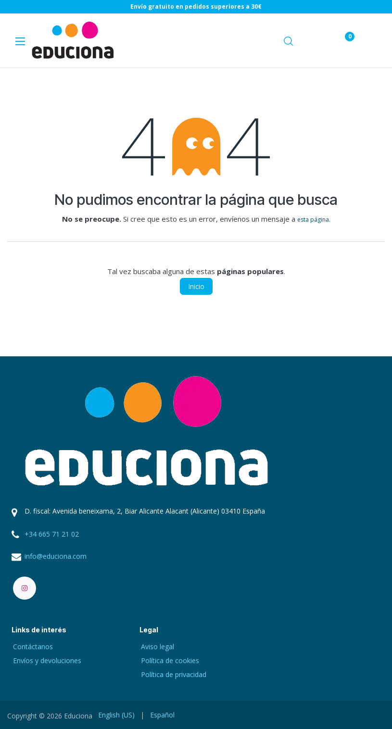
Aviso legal (157, 646)
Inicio (196, 286)
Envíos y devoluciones (47, 660)
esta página (313, 219)
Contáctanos (33, 646)
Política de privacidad (173, 674)
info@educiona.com (56, 556)
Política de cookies (170, 660)
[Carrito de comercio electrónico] (315, 40)
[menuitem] (116, 714)
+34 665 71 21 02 (52, 534)
